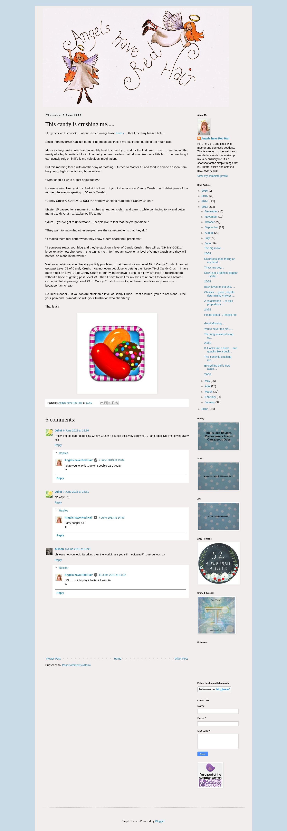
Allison (59, 549)
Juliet (58, 430)
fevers (120, 133)
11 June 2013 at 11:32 (112, 574)
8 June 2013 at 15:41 (78, 549)
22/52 (207, 374)
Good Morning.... (214, 323)
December (211, 211)
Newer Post (53, 658)
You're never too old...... (218, 328)
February (211, 397)
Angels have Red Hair (79, 460)
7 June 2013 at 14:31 (76, 491)
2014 (205, 201)
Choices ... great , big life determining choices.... (219, 294)
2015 (205, 196)
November (211, 216)
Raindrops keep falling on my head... (219, 260)
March (209, 391)
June (208, 243)
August (209, 232)
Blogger (159, 821)
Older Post (181, 658)
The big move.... (214, 248)
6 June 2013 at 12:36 (76, 430)
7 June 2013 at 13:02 (111, 460)
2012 (205, 408)
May (208, 380)
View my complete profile (212, 175)
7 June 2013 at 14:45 (111, 517)
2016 (205, 190)
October (210, 222)
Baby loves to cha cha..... (219, 286)
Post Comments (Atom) (76, 665)
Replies (63, 453)
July (208, 238)
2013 (205, 206)
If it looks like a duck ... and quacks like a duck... (220, 350)
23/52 (207, 342)
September (212, 227)
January (210, 402)
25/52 (207, 281)
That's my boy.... (214, 267)
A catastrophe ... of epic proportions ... (218, 302)
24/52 (207, 309)
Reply (58, 445)
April (208, 386)
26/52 (207, 253)
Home (117, 658)
